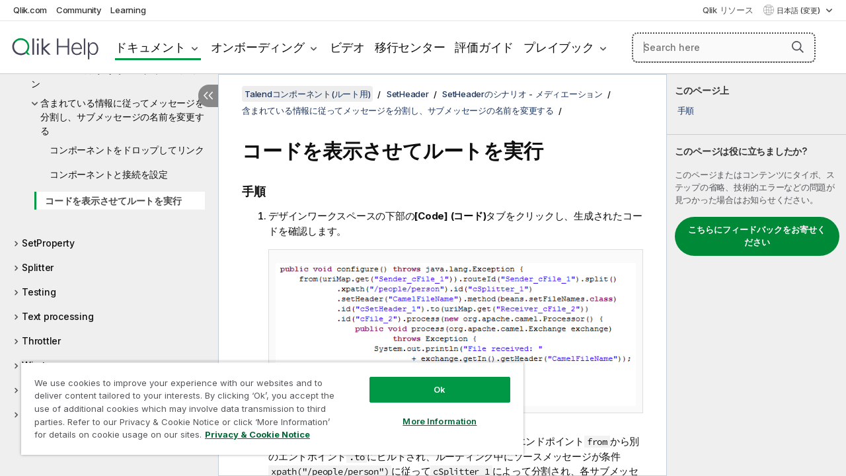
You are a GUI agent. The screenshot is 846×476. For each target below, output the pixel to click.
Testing (39, 292)
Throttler (41, 340)
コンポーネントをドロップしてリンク (127, 149)
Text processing (57, 316)
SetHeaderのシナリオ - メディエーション (114, 76)
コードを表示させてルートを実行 (113, 200)
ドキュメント (150, 47)
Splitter (38, 267)
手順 (686, 110)
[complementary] (756, 275)
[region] (266, 403)
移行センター (410, 47)
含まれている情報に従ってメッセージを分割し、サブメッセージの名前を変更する (122, 116)
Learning (127, 10)
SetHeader (408, 94)
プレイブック (558, 47)
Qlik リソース (728, 10)
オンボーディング (258, 47)
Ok (430, 379)
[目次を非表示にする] (208, 96)
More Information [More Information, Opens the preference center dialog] (430, 411)
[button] (798, 47)
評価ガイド (484, 47)
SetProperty (48, 243)
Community (79, 10)
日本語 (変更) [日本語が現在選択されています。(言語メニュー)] (799, 10)
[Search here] (723, 47)
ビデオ (347, 47)
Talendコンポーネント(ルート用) (307, 94)
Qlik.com (30, 10)
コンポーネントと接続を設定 (109, 174)
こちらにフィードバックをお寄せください (757, 236)
